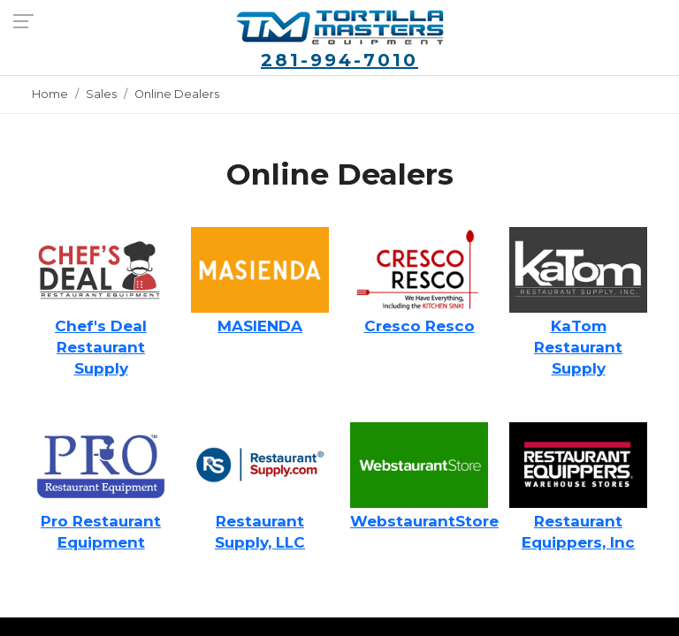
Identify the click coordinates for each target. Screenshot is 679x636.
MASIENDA (259, 326)
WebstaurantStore (424, 521)
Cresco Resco (419, 326)
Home (50, 94)
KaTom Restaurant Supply (578, 347)
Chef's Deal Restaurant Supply (101, 347)
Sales (101, 94)
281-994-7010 (339, 60)
